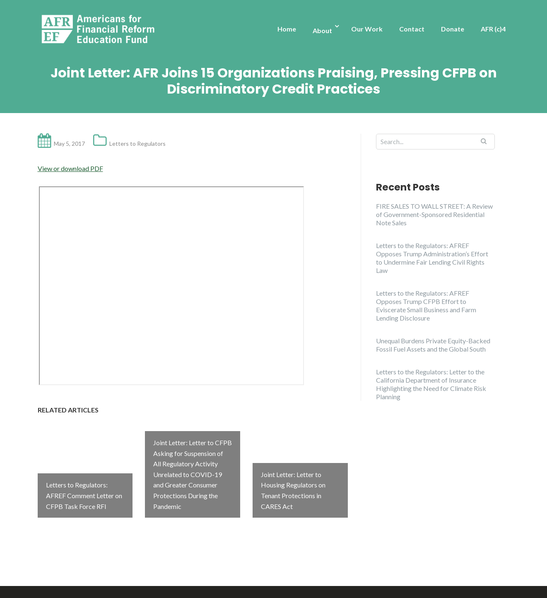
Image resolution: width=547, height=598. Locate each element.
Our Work (367, 29)
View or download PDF (70, 168)
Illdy (162, 582)
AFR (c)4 (493, 29)
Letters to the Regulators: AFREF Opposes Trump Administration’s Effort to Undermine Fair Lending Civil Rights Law (432, 257)
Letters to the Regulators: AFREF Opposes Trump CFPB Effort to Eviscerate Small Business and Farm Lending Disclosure (426, 305)
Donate (452, 29)
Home (286, 29)
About (322, 30)
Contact (411, 29)
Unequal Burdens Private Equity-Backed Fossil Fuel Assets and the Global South (433, 345)
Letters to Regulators (137, 143)
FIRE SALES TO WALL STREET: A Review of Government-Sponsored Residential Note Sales (434, 214)
